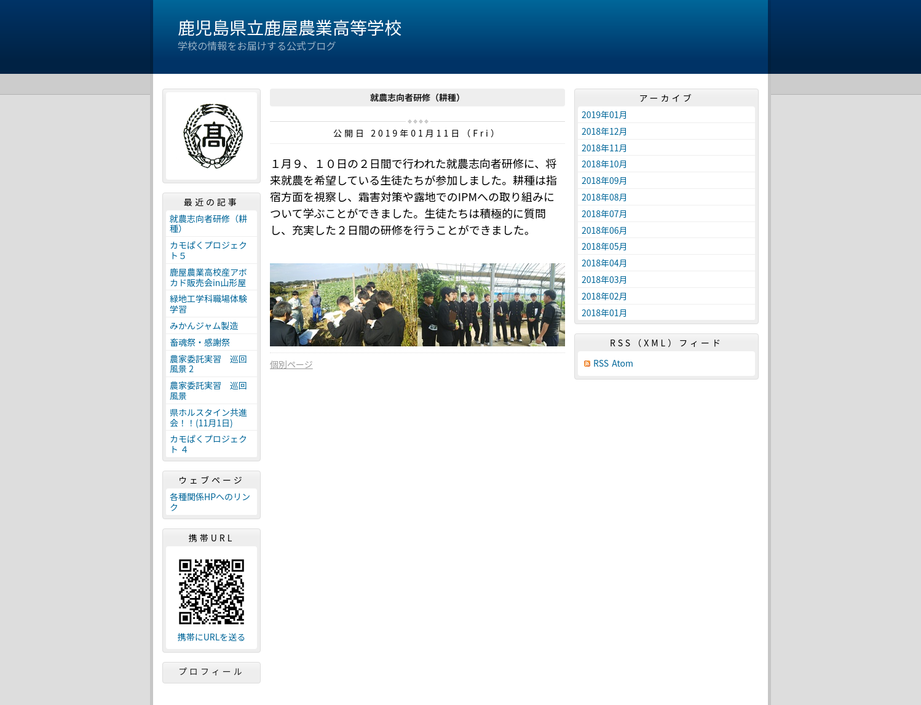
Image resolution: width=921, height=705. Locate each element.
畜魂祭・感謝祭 (200, 342)
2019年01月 (605, 114)
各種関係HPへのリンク (210, 501)
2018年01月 (605, 312)
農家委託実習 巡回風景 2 (208, 363)
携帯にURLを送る (212, 637)
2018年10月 (605, 163)
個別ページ (291, 364)
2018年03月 (605, 279)
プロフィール (211, 671)
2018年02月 (605, 296)
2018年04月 (605, 263)
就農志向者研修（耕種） (208, 223)
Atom (622, 363)
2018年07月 (605, 213)
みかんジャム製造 (204, 325)
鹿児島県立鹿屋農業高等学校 (289, 27)
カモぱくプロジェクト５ (208, 250)
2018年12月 (605, 131)
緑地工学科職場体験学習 (208, 303)
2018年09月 (605, 180)
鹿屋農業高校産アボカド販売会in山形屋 (208, 277)
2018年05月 (605, 246)
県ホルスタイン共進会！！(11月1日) (208, 417)
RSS (601, 363)
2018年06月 (605, 230)
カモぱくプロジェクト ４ (208, 443)
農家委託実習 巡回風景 (208, 390)
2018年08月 (605, 197)
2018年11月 (605, 147)
